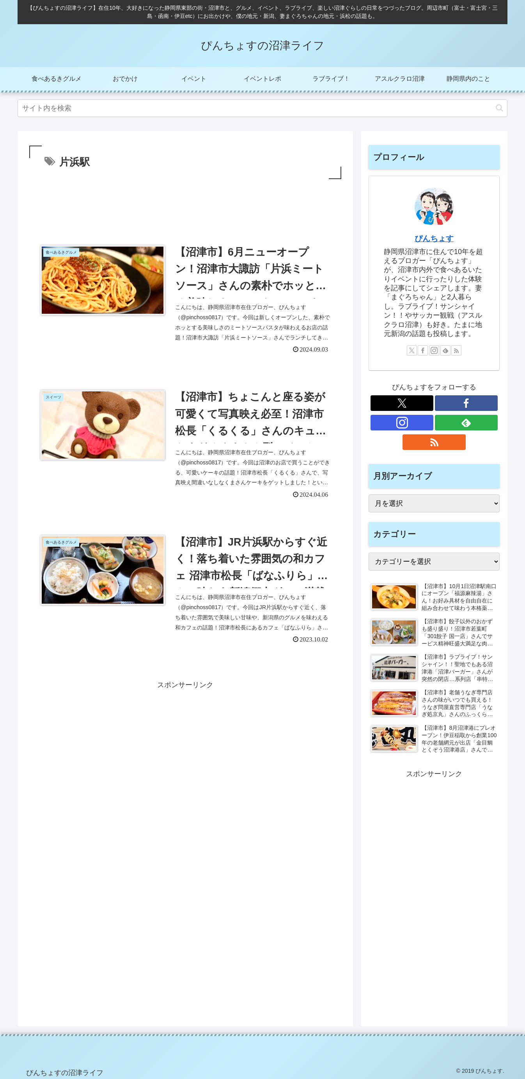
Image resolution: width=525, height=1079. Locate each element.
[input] (262, 108)
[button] (499, 107)
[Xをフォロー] (412, 350)
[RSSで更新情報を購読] (456, 350)
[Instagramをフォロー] (434, 350)
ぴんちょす (434, 238)
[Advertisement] (185, 202)
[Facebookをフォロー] (423, 350)
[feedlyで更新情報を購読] (445, 350)
